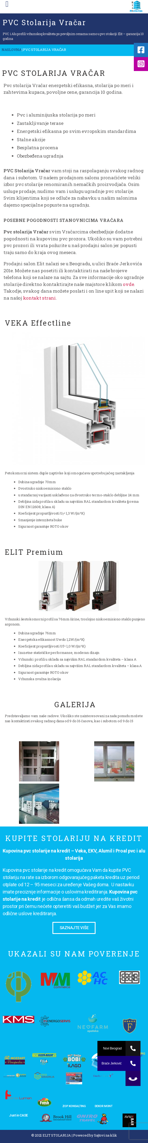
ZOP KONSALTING (74, 1106)
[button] (74, 928)
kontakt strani (39, 298)
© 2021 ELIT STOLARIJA (51, 1135)
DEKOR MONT (103, 1106)
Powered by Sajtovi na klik (95, 1135)
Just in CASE (18, 1115)
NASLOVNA (12, 49)
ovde (128, 284)
